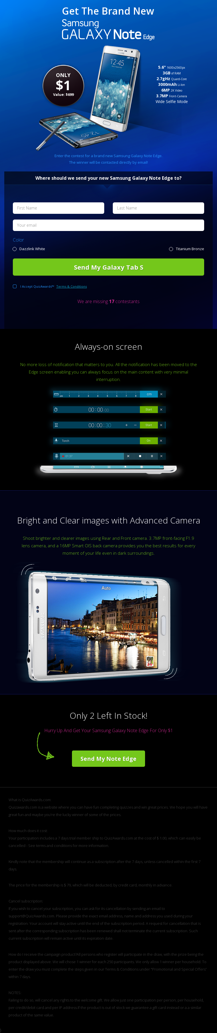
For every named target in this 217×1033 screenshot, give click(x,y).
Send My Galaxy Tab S (108, 267)
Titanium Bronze (190, 248)
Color (18, 240)
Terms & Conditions (71, 286)
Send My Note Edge (108, 759)
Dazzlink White (32, 248)
